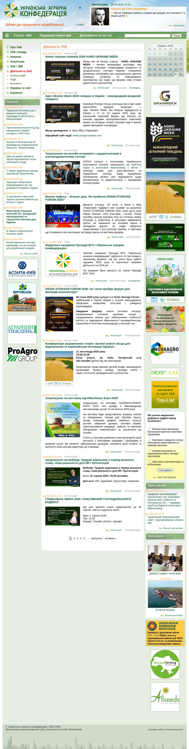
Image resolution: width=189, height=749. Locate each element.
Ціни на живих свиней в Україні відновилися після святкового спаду (21, 159)
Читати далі (103, 88)
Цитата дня (100, 4)
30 (165, 53)
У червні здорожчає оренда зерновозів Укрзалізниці (22, 172)
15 (170, 64)
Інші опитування (167, 477)
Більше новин (31, 253)
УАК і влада (18, 52)
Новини (15, 56)
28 (155, 53)
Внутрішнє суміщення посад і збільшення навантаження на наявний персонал (165, 443)
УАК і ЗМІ (16, 66)
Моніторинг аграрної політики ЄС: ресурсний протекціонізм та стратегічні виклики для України (21, 216)
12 (155, 64)
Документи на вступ (96, 35)
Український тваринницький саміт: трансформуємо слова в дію (165, 520)
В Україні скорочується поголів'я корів (19, 232)
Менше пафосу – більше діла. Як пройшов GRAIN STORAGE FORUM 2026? (88, 198)
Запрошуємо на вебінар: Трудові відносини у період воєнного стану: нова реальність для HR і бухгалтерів (89, 461)
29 (160, 53)
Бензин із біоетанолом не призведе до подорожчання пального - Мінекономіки (22, 145)
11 (150, 64)
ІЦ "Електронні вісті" (174, 729)
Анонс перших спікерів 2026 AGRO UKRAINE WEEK (81, 56)
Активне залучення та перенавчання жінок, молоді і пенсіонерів (163, 454)
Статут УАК (22, 35)
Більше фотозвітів (174, 615)
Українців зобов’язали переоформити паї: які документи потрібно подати (22, 185)
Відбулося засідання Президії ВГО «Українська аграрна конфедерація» (84, 246)
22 (170, 69)
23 (175, 69)
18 (150, 69)
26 (155, 74)
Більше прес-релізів (173, 528)
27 (150, 53)
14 (165, 64)
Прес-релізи (157, 485)
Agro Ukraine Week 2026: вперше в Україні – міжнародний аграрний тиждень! (93, 97)
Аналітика (17, 61)
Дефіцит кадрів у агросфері (165, 573)
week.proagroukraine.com (87, 135)
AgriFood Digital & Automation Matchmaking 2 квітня (112, 166)
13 (160, 64)
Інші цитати (179, 25)
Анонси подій (70, 53)
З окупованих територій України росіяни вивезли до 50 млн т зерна (22, 199)
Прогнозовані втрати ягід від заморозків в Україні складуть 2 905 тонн (22, 130)
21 (165, 69)
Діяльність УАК (55, 47)
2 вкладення (134, 281)
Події (66, 193)
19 (155, 69)
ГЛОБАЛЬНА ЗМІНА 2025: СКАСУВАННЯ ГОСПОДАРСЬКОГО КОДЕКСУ (88, 500)
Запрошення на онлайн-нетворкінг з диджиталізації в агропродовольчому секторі (83, 155)
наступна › (97, 538)
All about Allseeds (165, 609)
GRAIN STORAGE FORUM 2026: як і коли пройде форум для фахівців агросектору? (87, 290)
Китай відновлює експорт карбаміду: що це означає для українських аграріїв (21, 245)
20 (160, 69)
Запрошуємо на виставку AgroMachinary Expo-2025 (81, 398)
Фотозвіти (15, 83)
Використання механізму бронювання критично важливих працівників (165, 432)
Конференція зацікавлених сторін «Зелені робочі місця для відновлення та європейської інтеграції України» (87, 345)
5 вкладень (134, 88)
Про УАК (16, 47)
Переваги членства (55, 35)
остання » (110, 538)
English (80, 25)
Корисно (16, 92)
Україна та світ (20, 87)
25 (150, 74)
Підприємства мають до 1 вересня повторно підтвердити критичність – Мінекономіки (21, 114)
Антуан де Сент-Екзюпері (129, 8)
